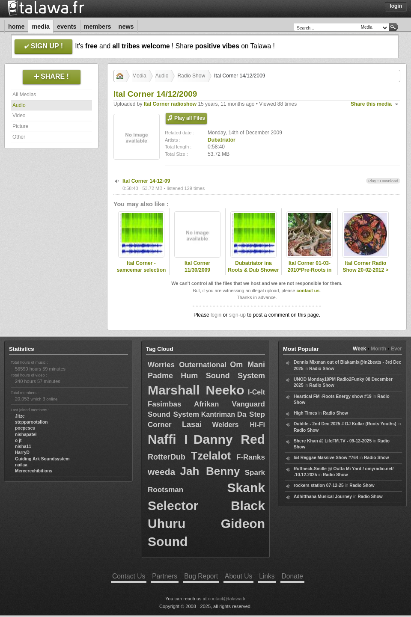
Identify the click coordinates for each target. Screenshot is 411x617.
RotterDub (166, 457)
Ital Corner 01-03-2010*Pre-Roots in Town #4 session (310, 270)
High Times (305, 413)
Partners (164, 576)
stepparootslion (31, 422)
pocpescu (25, 428)
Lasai (192, 424)
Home (16, 26)
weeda (161, 472)
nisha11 (23, 446)
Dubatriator (221, 140)
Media (41, 26)
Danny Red (229, 439)
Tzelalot (211, 456)
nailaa (21, 465)
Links (266, 576)
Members (97, 26)
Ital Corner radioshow (170, 104)
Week (359, 349)
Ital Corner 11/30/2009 (197, 266)
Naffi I (168, 439)
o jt (18, 440)
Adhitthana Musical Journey (323, 496)
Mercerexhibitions (33, 471)
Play (372, 180)
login (216, 315)
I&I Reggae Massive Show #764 (326, 457)
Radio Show (191, 76)
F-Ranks (250, 457)
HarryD (22, 452)
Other (18, 137)
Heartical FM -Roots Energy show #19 (333, 396)
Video (18, 116)
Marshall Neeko (196, 390)
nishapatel (25, 434)
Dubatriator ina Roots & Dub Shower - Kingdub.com (253, 270)
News (126, 26)
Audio (19, 105)
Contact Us (128, 576)
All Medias (24, 95)
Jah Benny (210, 471)
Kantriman (218, 414)
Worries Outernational (187, 365)
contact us (307, 290)
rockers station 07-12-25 (319, 485)
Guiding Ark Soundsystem (42, 459)
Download (389, 180)
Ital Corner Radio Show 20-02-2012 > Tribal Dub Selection (365, 270)
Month (378, 349)
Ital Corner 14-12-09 (146, 181)
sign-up (237, 315)
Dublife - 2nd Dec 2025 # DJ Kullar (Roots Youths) (345, 423)
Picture (20, 126)
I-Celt (256, 392)
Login (396, 6)
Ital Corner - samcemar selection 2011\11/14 (141, 270)
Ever (396, 349)
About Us (238, 576)
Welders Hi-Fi (238, 424)
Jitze (20, 416)
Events (67, 26)
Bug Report (201, 576)
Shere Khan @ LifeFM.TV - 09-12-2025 (333, 441)
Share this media (371, 104)
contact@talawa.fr (227, 598)
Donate (292, 576)
